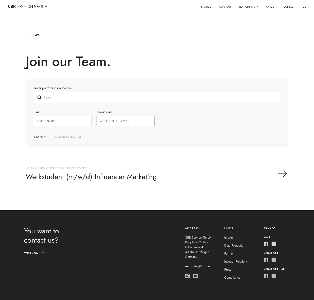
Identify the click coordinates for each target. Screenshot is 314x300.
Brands (206, 6)
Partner (229, 253)
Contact (289, 6)
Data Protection (234, 245)
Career (271, 6)
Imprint (228, 237)
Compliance (232, 277)
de (304, 6)
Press (227, 269)
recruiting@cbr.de (197, 266)
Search (40, 137)
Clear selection (69, 137)
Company (225, 6)
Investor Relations (236, 261)
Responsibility (248, 6)
